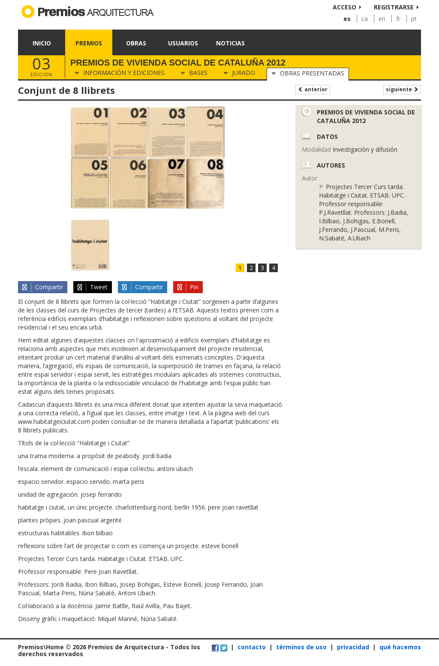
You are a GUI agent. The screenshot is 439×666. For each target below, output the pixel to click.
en (382, 19)
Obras (136, 43)
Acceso (344, 7)
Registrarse (394, 7)
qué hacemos (400, 647)
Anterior (313, 89)
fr (398, 19)
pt (414, 19)
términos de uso (301, 647)
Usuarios (183, 43)
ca (364, 19)
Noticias (230, 43)
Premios (88, 43)
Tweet (92, 287)
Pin (187, 287)
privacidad (353, 647)
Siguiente (402, 89)
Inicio (42, 43)
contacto (252, 647)
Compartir (42, 287)
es (347, 19)
